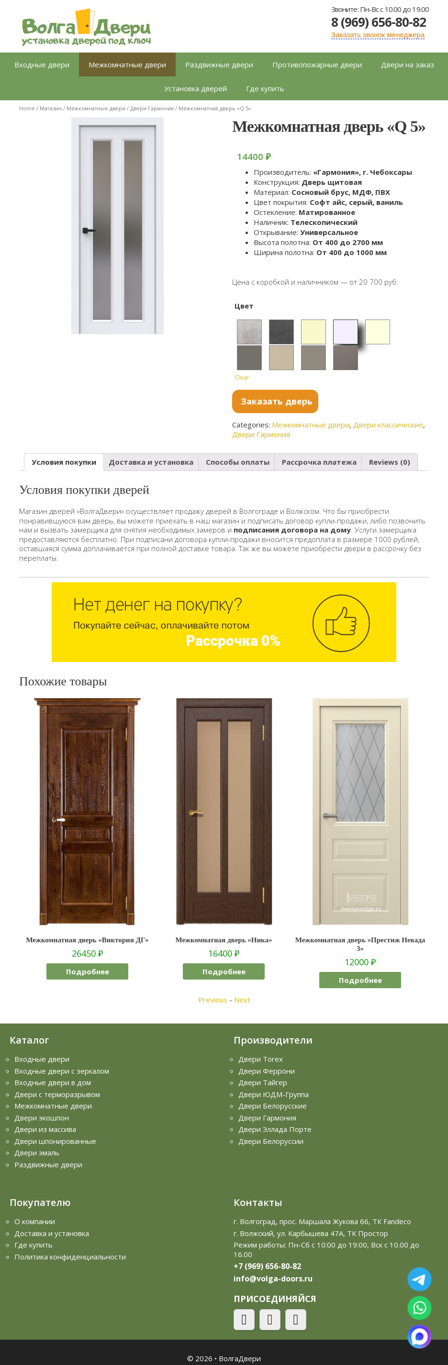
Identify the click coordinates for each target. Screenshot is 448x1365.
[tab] (64, 462)
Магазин (51, 108)
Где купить (265, 88)
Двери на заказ (407, 64)
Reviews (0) (389, 462)
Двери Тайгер (262, 1082)
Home (27, 108)
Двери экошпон (41, 1117)
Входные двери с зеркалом (61, 1071)
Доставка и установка (151, 462)
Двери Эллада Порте (275, 1129)
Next (242, 999)
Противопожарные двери (317, 64)
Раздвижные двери (219, 64)
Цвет (244, 305)
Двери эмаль (36, 1152)
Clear (242, 377)
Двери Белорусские (272, 1105)
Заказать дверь (277, 401)
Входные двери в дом (52, 1082)
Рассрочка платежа (319, 462)
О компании (34, 1221)
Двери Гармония (152, 108)
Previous (212, 999)
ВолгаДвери (240, 1358)
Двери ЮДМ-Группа (273, 1094)
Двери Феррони (266, 1071)
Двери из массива (45, 1129)
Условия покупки (64, 462)
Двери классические (388, 424)
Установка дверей (195, 88)
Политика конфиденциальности (70, 1256)
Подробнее (87, 971)
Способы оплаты (237, 462)
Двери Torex (260, 1059)
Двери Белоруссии (270, 1141)
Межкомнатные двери (127, 64)
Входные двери (41, 64)
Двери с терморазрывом (57, 1094)
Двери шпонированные (55, 1141)
